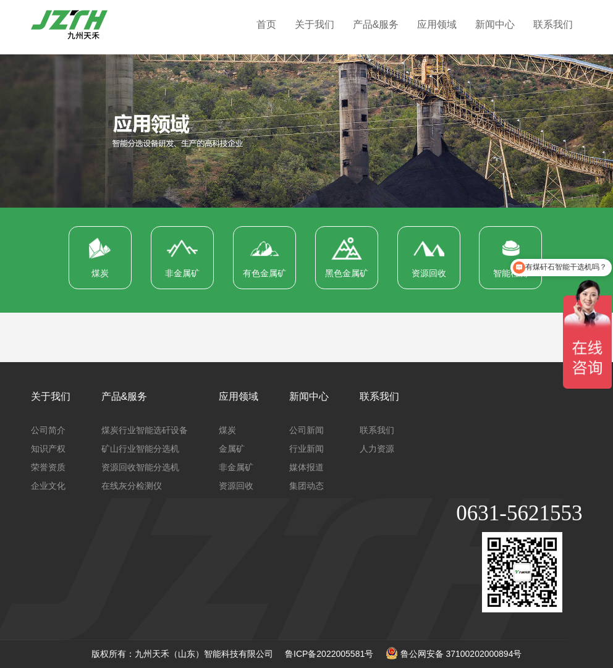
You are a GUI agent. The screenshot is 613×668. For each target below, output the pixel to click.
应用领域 (437, 24)
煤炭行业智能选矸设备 (144, 430)
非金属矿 (236, 467)
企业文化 (48, 486)
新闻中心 (495, 24)
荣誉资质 (48, 467)
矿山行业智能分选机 (140, 449)
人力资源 (377, 449)
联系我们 (553, 24)
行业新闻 (306, 449)
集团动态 (306, 486)
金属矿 (232, 449)
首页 (266, 24)
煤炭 (227, 430)
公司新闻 (306, 430)
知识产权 (48, 449)
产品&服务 (376, 24)
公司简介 (48, 430)
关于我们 (314, 24)
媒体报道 (306, 467)
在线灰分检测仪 (131, 486)
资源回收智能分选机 (140, 467)
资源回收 (236, 486)
